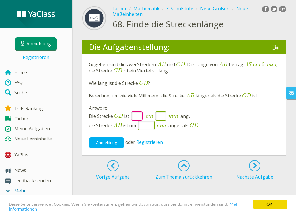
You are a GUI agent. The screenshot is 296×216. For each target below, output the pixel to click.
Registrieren (36, 57)
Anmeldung (106, 142)
